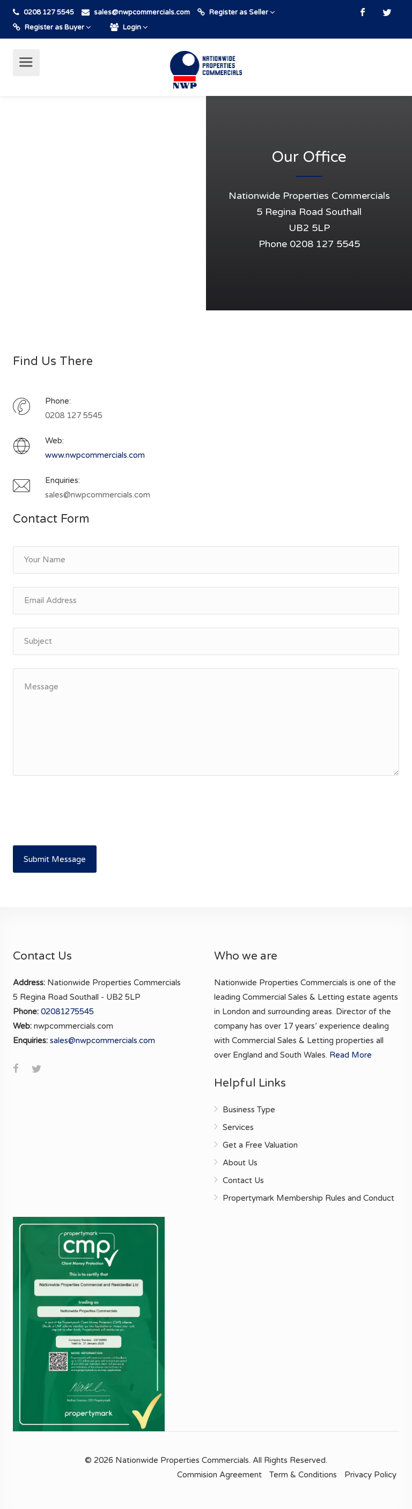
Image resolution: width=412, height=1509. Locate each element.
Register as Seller (236, 12)
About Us (240, 1163)
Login (129, 27)
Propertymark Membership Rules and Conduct (308, 1198)
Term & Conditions (303, 1475)
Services (238, 1127)
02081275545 (67, 1011)
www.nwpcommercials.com (95, 455)
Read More (350, 1055)
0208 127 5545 (48, 12)
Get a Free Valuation (260, 1145)
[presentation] (94, 810)
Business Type (249, 1109)
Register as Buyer (52, 27)
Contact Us (243, 1180)
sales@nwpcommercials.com (102, 1040)
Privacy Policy (370, 1475)
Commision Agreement (219, 1475)
